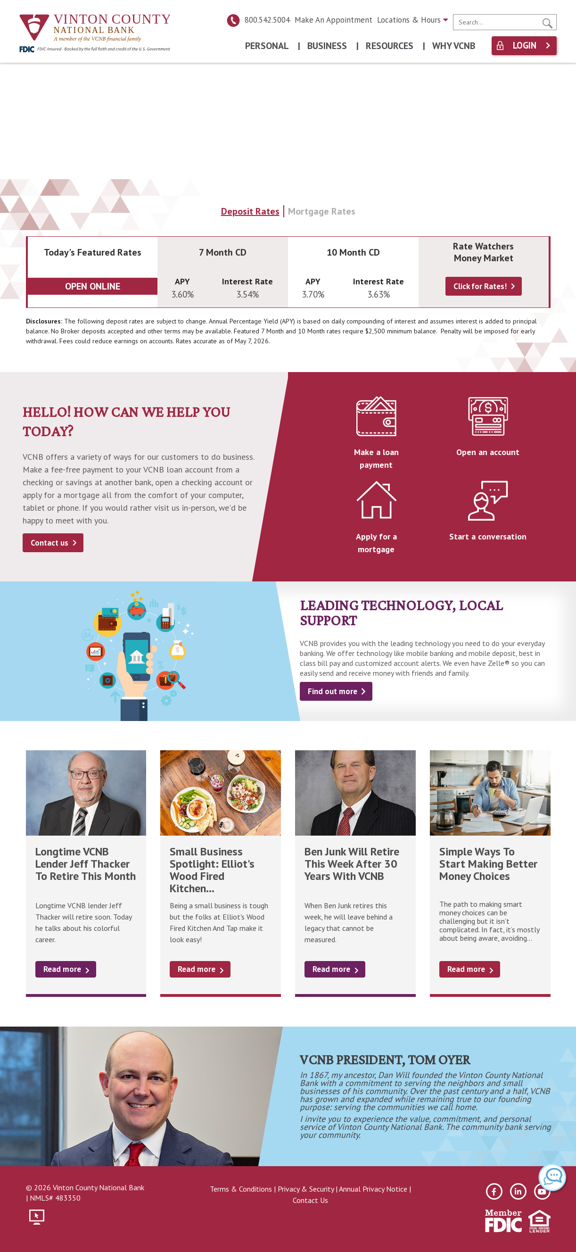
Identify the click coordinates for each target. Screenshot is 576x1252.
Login (524, 45)
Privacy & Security (306, 1189)
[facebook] (494, 1191)
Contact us (49, 543)
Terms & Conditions (241, 1189)
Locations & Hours (412, 20)
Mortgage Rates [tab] (321, 211)
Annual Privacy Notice (373, 1189)
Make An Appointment (333, 20)
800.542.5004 (258, 20)
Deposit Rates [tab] (250, 211)
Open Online (92, 286)
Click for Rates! (480, 286)
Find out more (332, 691)
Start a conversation (488, 536)
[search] (504, 22)
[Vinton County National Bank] (94, 29)
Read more (62, 969)
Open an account (487, 452)
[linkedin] (518, 1191)
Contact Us (310, 1200)
